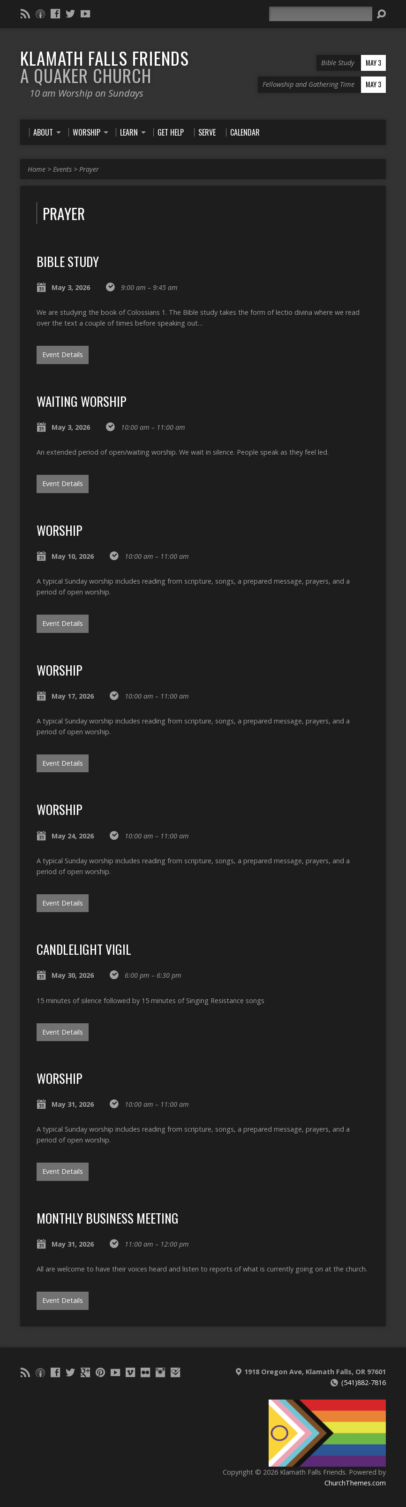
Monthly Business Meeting (108, 1217)
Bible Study (68, 261)
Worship (60, 530)
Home (36, 169)
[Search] (320, 14)
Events (62, 169)
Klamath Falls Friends (104, 66)
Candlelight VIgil (84, 949)
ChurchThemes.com (355, 1482)
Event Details (62, 354)
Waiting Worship (82, 401)
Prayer (89, 169)
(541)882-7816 (363, 1382)
